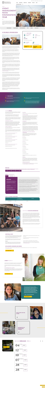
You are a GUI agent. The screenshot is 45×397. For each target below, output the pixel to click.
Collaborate (28, 2)
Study (17, 2)
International (20, 2)
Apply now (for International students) (35, 45)
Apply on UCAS (36, 26)
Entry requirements (22, 26)
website (23, 189)
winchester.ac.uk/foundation (5, 69)
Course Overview (9, 26)
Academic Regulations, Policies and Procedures (28, 162)
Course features (15, 26)
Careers (31, 26)
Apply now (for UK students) (26, 45)
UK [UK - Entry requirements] (6, 174)
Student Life (24, 2)
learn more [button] (5, 345)
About (34, 2)
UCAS (34, 181)
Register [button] (24, 343)
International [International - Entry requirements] (11, 174)
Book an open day (42, 385)
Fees (27, 26)
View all (28, 339)
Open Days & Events (38, 2)
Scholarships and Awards (27, 241)
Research (31, 2)
